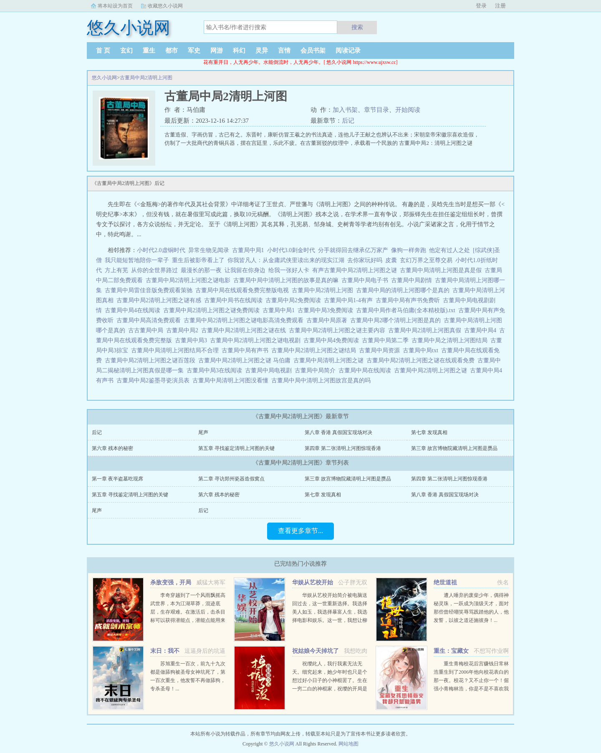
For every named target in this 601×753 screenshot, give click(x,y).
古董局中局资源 (381, 350)
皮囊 (391, 260)
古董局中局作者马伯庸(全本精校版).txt (407, 310)
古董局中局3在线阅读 (216, 370)
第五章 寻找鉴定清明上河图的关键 (236, 448)
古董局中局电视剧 (270, 370)
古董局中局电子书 (366, 280)
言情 (284, 50)
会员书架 (313, 50)
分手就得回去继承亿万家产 (353, 250)
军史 (194, 50)
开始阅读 (407, 109)
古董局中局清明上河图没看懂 (231, 380)
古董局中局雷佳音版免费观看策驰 (150, 290)
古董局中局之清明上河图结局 (451, 340)
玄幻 (126, 50)
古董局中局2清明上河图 (146, 78)
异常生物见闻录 (208, 250)
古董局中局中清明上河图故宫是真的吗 (322, 380)
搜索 (357, 27)
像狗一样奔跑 (408, 250)
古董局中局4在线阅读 (134, 310)
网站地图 (348, 744)
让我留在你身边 (245, 270)
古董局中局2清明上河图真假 (426, 330)
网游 (216, 50)
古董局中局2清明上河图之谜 (432, 370)
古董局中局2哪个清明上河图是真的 (397, 320)
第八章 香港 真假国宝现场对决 (338, 432)
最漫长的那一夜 (201, 270)
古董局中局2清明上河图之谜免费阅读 (213, 310)
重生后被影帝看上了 (198, 260)
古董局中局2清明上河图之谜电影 (189, 280)
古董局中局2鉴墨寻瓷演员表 (154, 380)
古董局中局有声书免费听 (409, 300)
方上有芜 (116, 270)
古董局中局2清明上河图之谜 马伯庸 (245, 360)
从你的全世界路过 (154, 270)
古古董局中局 (147, 330)
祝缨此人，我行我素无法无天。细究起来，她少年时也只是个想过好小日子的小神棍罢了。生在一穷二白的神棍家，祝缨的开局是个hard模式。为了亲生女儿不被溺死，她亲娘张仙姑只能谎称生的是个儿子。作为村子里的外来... (329, 689)
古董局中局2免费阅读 (294, 300)
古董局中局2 (183, 330)
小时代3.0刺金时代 (291, 250)
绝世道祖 (445, 582)
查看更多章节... (300, 530)
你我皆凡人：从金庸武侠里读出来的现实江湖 (285, 260)
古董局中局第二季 (387, 340)
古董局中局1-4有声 (350, 300)
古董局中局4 (481, 330)
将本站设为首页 (115, 6)
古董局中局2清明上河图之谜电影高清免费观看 (245, 320)
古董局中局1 (248, 250)
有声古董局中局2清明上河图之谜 (356, 270)
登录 (481, 6)
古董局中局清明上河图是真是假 (442, 270)
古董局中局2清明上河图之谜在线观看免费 (421, 360)
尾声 (203, 432)
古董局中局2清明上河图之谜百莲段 (151, 360)
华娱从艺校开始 (312, 582)
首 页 (103, 50)
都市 (171, 50)
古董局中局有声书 (246, 350)
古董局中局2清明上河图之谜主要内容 (338, 330)
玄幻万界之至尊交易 (426, 260)
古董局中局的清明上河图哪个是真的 (404, 290)
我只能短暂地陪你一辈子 (137, 260)
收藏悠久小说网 (165, 6)
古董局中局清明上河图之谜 (329, 360)
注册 (500, 6)
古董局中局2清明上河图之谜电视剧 (256, 340)
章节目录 (376, 109)
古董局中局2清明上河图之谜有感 (160, 300)
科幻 (239, 50)
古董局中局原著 (328, 320)
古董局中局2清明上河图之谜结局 (315, 350)
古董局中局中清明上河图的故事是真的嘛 (287, 280)
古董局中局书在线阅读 (234, 300)
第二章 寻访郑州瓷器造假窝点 (231, 479)
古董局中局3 (192, 340)
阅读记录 (348, 50)
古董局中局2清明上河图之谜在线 (245, 330)
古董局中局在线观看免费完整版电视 (243, 290)
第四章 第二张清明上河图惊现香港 (343, 448)
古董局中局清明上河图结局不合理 (176, 350)
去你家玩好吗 (364, 260)
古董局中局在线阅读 (366, 370)
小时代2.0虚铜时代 (161, 250)
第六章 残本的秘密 (112, 448)
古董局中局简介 (316, 370)
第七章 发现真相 (429, 432)
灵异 (261, 50)
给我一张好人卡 (288, 270)
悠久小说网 (104, 78)
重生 (149, 50)
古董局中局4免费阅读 (332, 340)
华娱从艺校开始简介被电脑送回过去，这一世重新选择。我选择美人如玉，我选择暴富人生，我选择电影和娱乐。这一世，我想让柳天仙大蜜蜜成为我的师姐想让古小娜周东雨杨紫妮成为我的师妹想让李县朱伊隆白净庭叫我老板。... (329, 620)
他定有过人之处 (449, 250)
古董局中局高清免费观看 (150, 320)
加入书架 (345, 109)
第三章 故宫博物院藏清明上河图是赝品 (454, 448)
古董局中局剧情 (413, 280)
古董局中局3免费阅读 (327, 310)
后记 (348, 120)
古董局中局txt (422, 350)
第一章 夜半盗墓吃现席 (117, 479)
